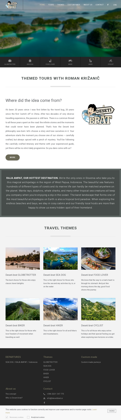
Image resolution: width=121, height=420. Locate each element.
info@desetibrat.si (55, 398)
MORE (12, 157)
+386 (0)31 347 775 (55, 394)
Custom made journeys (91, 362)
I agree (112, 411)
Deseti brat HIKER (53, 325)
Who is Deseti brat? (14, 398)
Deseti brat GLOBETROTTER (21, 274)
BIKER (46, 374)
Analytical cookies (38, 417)
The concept (11, 394)
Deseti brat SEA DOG (54, 274)
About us (88, 5)
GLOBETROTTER (50, 362)
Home (42, 5)
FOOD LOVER (49, 370)
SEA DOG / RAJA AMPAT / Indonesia (21, 362)
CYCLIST (47, 381)
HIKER (46, 377)
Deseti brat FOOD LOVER (94, 274)
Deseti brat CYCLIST (92, 325)
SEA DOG (47, 366)
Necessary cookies (17, 417)
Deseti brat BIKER (15, 325)
